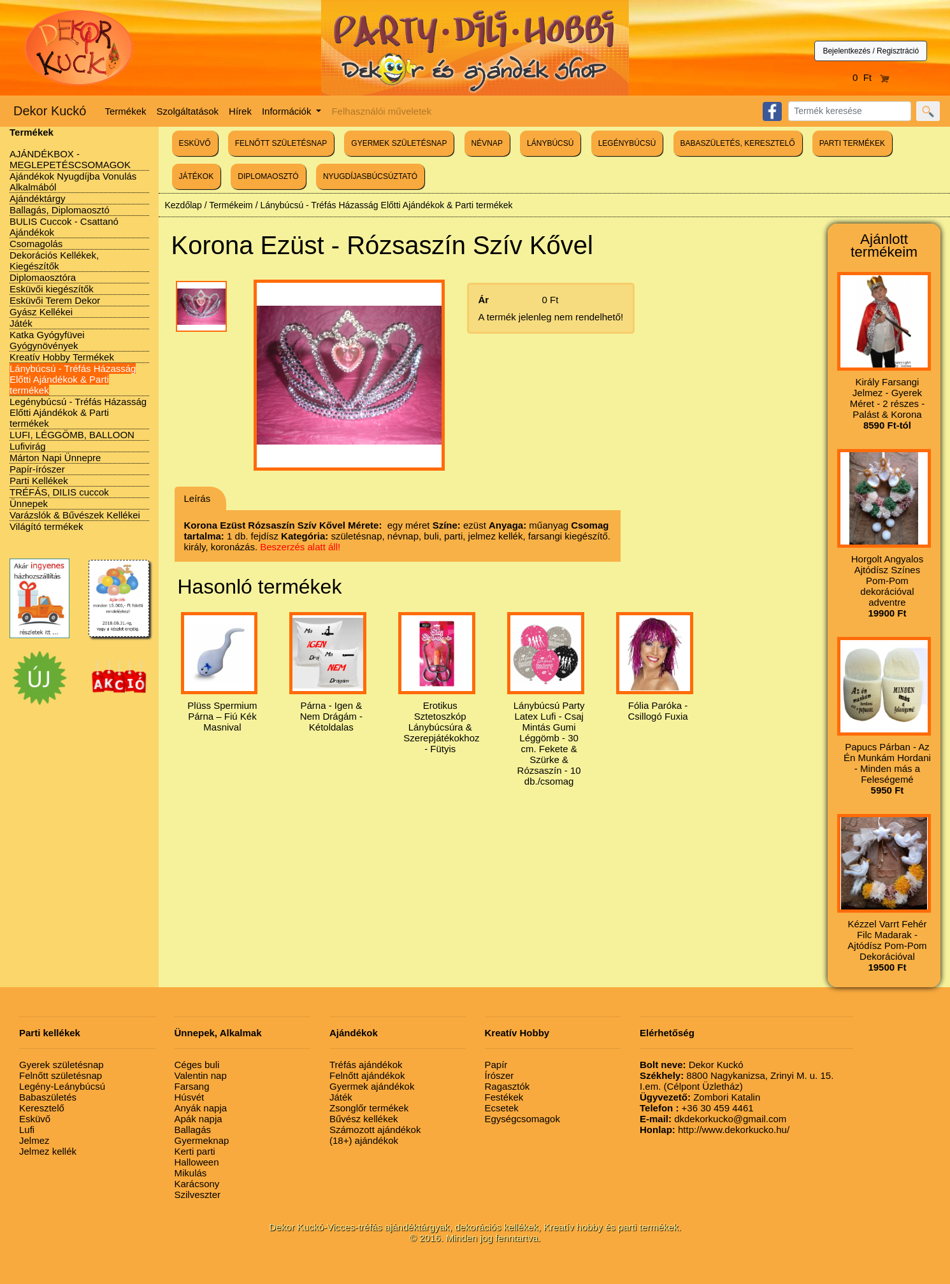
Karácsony (197, 1183)
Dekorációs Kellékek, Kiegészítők (54, 260)
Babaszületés (47, 1097)
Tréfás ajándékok (366, 1064)
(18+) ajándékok (363, 1140)
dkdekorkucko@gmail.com (713, 1118)
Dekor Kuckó (50, 111)
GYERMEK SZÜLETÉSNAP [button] (399, 143)
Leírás (197, 498)
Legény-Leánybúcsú (62, 1086)
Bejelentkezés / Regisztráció (871, 50)
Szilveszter (198, 1194)
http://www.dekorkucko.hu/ (714, 1129)
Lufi (26, 1129)
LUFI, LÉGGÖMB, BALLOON (72, 434)
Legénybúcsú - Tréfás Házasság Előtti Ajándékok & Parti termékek (78, 412)
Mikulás (191, 1172)
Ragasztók (507, 1086)
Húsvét (190, 1097)
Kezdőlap (183, 205)
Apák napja (198, 1118)
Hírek (240, 111)
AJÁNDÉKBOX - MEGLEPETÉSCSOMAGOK (70, 159)
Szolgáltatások (188, 111)
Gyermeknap (202, 1140)
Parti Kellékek (39, 480)
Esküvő (34, 1118)
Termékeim (230, 205)
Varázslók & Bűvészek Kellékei (75, 515)
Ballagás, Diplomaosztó (60, 209)
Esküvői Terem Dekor (55, 300)
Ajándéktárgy (38, 198)
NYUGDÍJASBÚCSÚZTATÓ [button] (370, 176)
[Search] (849, 111)
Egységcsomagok (522, 1118)
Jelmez (34, 1140)
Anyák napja (201, 1107)
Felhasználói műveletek (381, 111)
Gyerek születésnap (61, 1064)
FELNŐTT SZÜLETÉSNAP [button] (281, 143)
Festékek (504, 1097)
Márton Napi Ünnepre (55, 457)
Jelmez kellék (47, 1151)
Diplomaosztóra (43, 277)
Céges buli (197, 1064)
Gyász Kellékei (41, 311)
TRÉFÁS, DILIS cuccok (59, 492)
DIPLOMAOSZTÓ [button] (268, 176)
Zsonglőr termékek (368, 1107)
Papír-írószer (37, 469)
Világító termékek (46, 526)
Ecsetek (502, 1107)
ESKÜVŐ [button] (195, 143)
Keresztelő (41, 1107)
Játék (21, 323)
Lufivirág (28, 446)
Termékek (126, 111)
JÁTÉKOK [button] (196, 176)
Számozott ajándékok (375, 1129)
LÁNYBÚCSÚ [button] (550, 143)
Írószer (499, 1075)
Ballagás (193, 1129)
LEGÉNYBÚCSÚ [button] (627, 143)
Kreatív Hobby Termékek (62, 357)
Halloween (197, 1162)
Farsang (192, 1086)
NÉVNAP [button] (487, 143)
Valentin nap (201, 1075)
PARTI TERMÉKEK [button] (852, 143)
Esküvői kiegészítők (52, 288)
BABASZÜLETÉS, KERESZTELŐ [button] (737, 143)
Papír (496, 1064)
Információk (288, 111)
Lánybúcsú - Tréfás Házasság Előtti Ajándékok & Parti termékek (73, 379)
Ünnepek (29, 503)
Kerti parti (195, 1151)
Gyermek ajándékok (371, 1086)
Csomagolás (36, 243)
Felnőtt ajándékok (367, 1075)
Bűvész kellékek (363, 1118)
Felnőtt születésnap (60, 1075)
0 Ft (871, 77)
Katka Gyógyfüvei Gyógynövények (47, 340)
